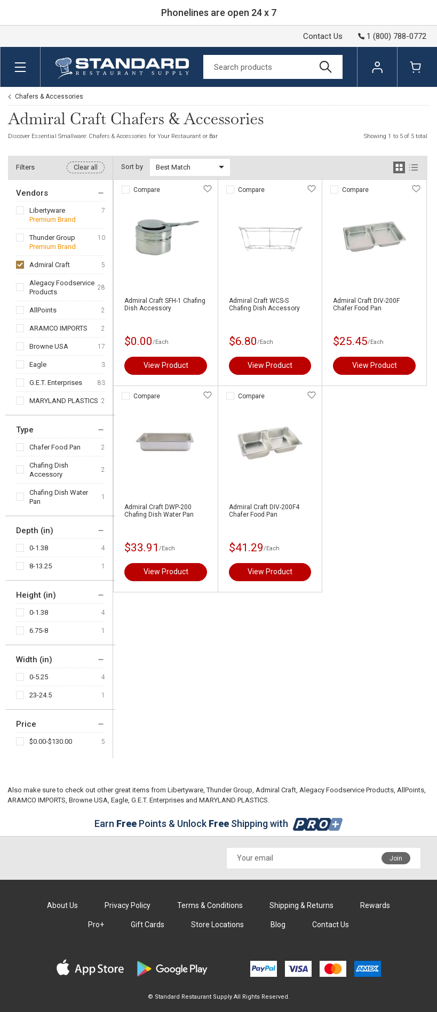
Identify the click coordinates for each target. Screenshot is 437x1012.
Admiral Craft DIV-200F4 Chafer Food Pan (264, 510)
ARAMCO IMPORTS (58, 328)
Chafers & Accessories (49, 96)
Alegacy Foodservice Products (61, 287)
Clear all (86, 167)
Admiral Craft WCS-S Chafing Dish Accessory (264, 304)
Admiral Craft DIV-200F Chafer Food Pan (366, 304)
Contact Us (323, 36)
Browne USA (48, 346)
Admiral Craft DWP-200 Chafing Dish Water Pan (159, 510)
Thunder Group (52, 238)
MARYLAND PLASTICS (63, 401)
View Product (166, 365)
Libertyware (47, 210)
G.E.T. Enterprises (55, 383)
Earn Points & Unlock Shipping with (218, 823)
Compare (146, 190)
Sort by (132, 167)
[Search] (273, 67)
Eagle (37, 364)
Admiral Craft (49, 265)
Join (396, 858)
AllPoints (43, 310)
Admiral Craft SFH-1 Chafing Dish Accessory (164, 304)
